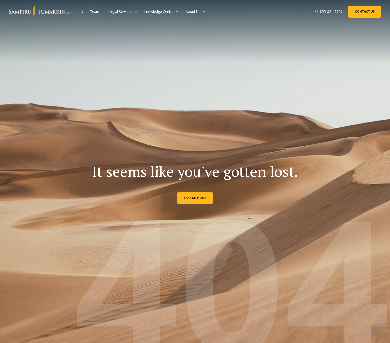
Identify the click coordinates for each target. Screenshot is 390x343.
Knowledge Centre (159, 11)
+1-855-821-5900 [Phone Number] (328, 11)
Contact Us (365, 11)
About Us (193, 11)
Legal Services (120, 11)
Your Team (90, 11)
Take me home (195, 198)
